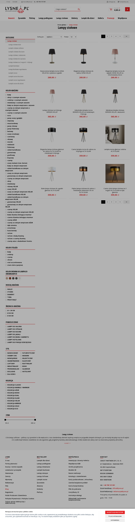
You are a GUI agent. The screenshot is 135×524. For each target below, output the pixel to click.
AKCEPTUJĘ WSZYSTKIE (115, 512)
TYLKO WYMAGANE (115, 516)
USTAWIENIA (115, 520)
